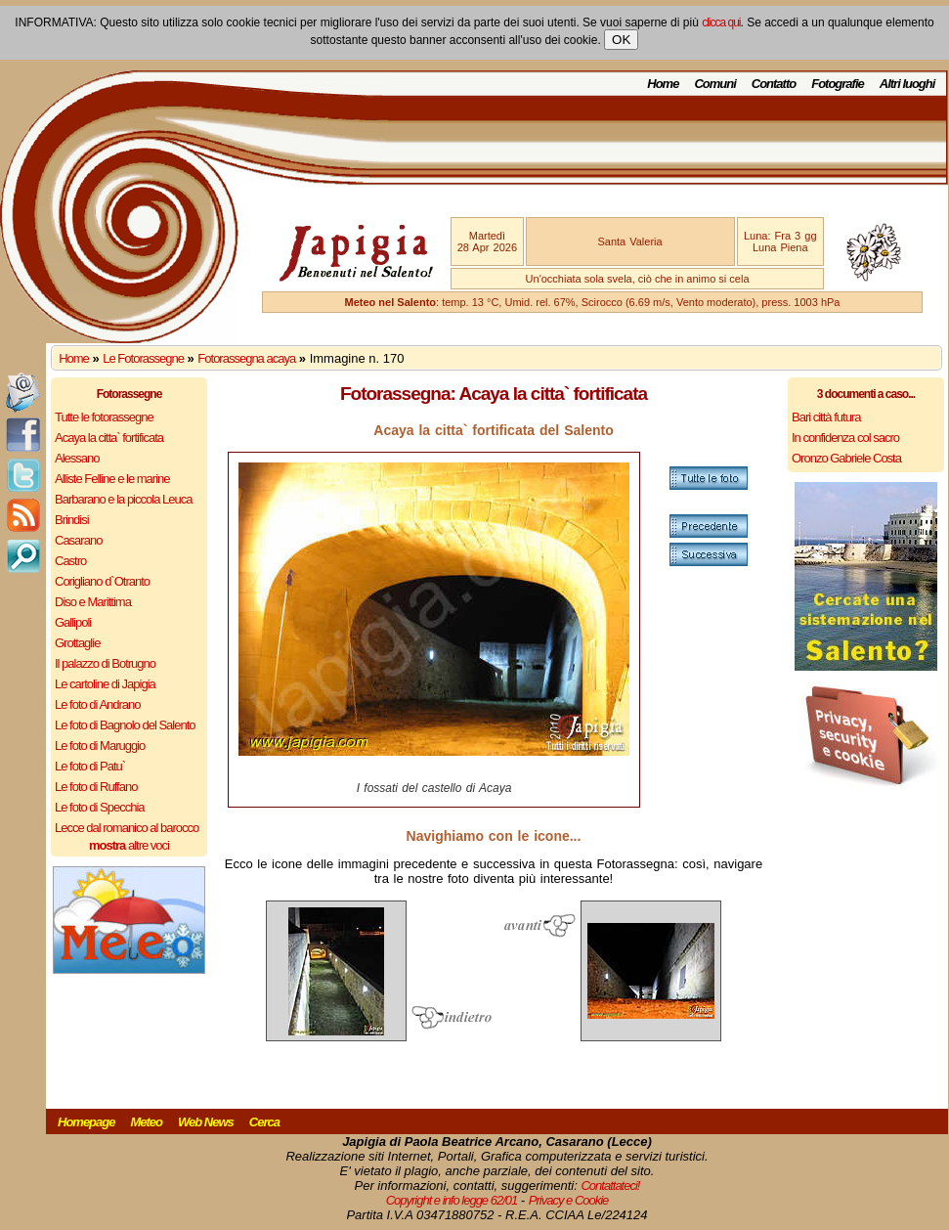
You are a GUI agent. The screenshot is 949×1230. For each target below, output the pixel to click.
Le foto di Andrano (98, 704)
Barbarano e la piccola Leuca (123, 499)
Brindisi (72, 519)
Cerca (264, 1122)
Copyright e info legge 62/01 (452, 1200)
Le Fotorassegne (143, 358)
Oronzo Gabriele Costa (846, 458)
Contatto (774, 83)
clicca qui (721, 22)
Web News (206, 1122)
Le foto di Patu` (90, 766)
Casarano (78, 540)
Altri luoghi (907, 83)
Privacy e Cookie (569, 1200)
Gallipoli (73, 622)
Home (662, 83)
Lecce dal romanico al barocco (126, 827)
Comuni (714, 83)
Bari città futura (826, 417)
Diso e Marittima (93, 601)
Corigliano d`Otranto (102, 581)
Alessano (77, 458)
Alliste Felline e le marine (112, 478)
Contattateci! (610, 1185)
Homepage (86, 1122)
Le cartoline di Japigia (105, 684)
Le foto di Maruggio (100, 745)
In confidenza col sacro (845, 437)
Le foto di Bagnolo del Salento (124, 725)
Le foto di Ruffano (96, 786)
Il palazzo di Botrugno (105, 663)
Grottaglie (77, 643)
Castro (70, 560)
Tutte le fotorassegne (104, 417)
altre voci (129, 845)
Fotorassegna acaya (246, 358)
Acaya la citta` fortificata (109, 437)
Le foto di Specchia (100, 807)
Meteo (146, 1122)
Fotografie (837, 83)
